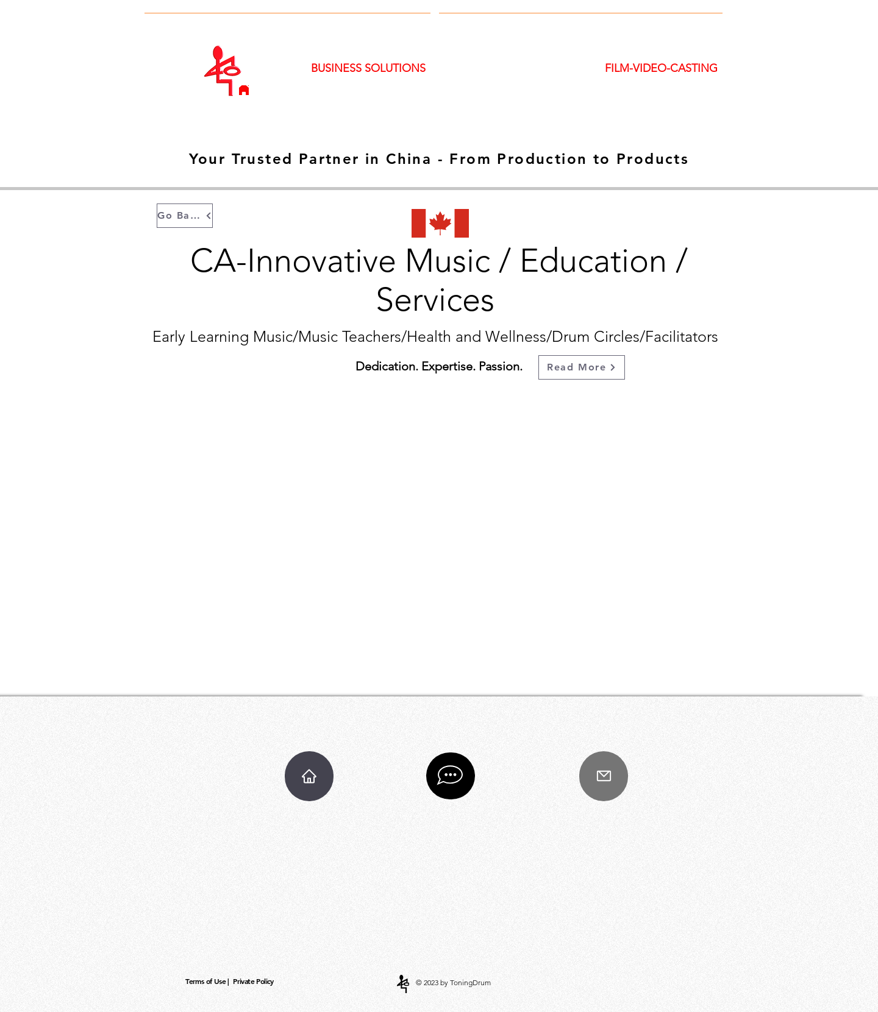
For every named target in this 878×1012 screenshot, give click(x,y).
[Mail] (603, 776)
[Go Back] (185, 215)
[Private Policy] (254, 981)
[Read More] (581, 367)
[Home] (244, 90)
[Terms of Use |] (208, 981)
